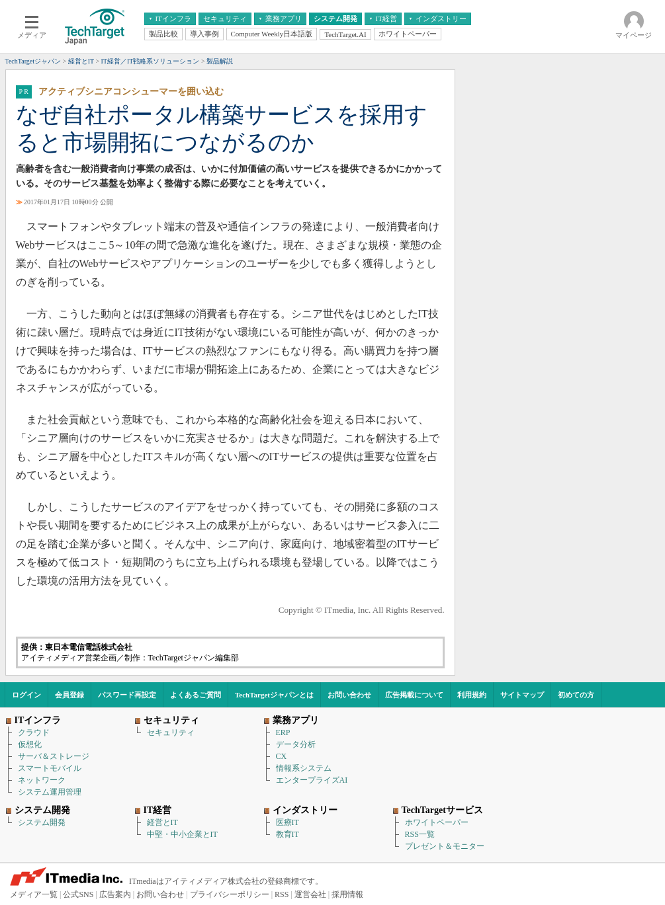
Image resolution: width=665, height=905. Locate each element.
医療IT (287, 822)
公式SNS (78, 894)
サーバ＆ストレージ (53, 756)
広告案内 (115, 894)
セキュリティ (171, 732)
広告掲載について (414, 695)
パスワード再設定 (127, 695)
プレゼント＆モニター (444, 846)
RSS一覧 (420, 834)
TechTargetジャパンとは (274, 695)
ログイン (26, 695)
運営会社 (310, 894)
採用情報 (347, 894)
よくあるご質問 (195, 695)
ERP (283, 732)
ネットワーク (42, 780)
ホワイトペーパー (436, 822)
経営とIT (162, 822)
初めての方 (576, 695)
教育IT (287, 834)
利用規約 (471, 695)
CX (281, 756)
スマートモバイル (49, 768)
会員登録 (69, 695)
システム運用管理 (49, 792)
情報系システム (304, 768)
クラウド (34, 732)
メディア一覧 (34, 894)
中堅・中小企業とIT (182, 834)
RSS (281, 894)
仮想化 (30, 744)
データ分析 (296, 744)
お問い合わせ (349, 695)
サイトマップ (522, 695)
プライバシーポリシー (229, 894)
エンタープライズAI (312, 780)
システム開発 (42, 822)
